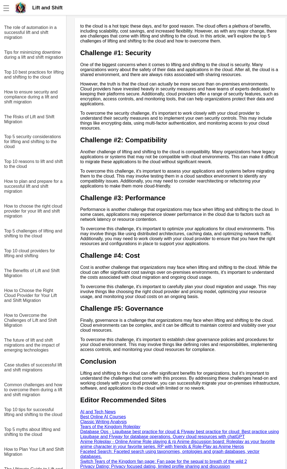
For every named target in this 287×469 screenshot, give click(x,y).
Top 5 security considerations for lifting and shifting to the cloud (32, 141)
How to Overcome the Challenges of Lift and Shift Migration (30, 320)
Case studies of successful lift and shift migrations (33, 367)
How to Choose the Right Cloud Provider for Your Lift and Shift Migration (30, 295)
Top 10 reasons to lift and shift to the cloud (33, 164)
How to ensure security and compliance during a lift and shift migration (31, 97)
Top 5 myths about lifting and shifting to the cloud (32, 432)
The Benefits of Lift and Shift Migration (32, 273)
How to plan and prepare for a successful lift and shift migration (33, 186)
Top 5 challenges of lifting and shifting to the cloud (33, 233)
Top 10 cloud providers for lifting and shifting (29, 253)
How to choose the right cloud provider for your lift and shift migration (33, 211)
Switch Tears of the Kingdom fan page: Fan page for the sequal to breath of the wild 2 (163, 461)
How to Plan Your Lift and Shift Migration (34, 452)
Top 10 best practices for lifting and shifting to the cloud (34, 74)
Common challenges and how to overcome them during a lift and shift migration (33, 389)
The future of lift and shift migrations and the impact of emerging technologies (32, 345)
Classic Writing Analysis (103, 421)
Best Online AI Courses (103, 416)
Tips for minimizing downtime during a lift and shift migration (33, 55)
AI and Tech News (98, 411)
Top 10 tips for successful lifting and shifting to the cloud (33, 412)
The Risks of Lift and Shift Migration (29, 119)
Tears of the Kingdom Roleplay (110, 426)
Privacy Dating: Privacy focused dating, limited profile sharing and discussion (155, 466)
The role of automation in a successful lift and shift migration (30, 32)
